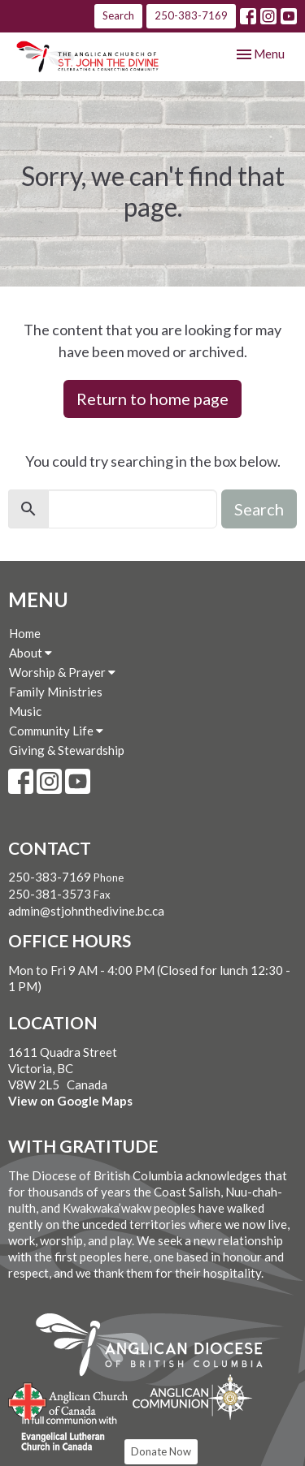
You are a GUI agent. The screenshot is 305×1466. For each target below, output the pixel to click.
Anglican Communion (192, 1396)
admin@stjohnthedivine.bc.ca (86, 910)
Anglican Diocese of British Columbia (157, 1347)
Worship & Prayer (62, 672)
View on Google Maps (70, 1100)
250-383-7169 (191, 15)
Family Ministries (55, 691)
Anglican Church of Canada (68, 1399)
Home (25, 633)
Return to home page (152, 398)
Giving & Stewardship (66, 750)
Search (118, 15)
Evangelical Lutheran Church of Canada (63, 1434)
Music (25, 711)
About (30, 652)
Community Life (56, 730)
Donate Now (161, 1451)
